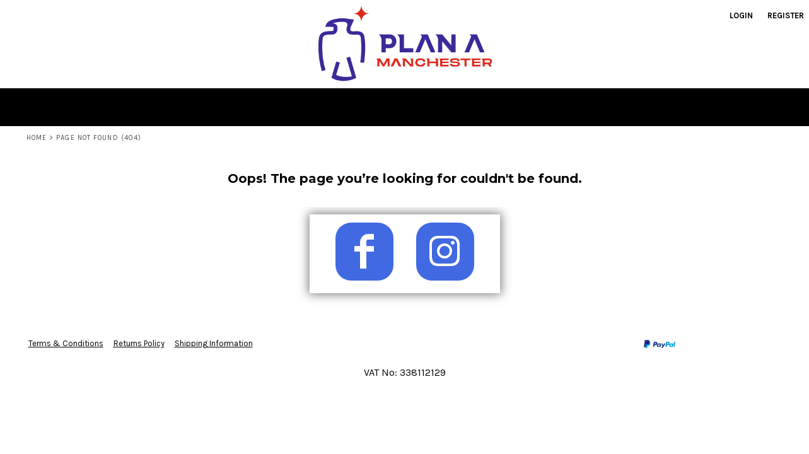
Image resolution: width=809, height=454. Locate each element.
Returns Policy (139, 343)
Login (741, 15)
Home (36, 138)
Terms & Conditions (65, 343)
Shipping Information (214, 343)
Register (785, 15)
